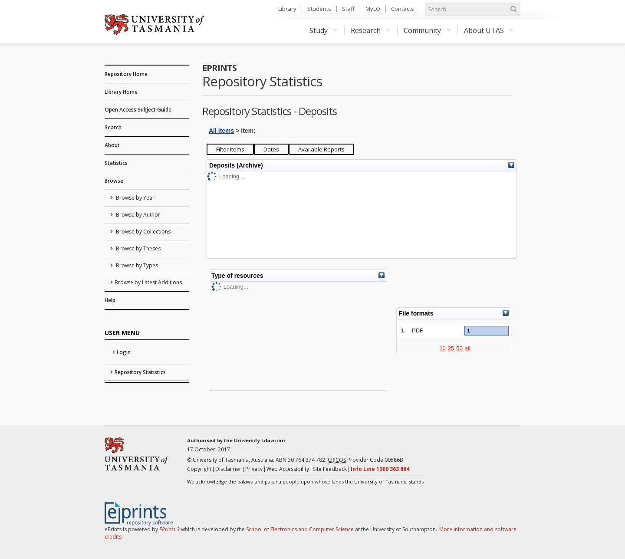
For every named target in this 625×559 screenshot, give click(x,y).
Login (124, 352)
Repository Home (126, 74)
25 (451, 348)
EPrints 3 (169, 529)
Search (113, 127)
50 (459, 348)
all (467, 348)
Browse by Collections (143, 231)
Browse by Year (135, 197)
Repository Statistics (140, 372)
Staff (348, 9)
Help (110, 300)
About (112, 145)
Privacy (254, 469)
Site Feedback (330, 469)
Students (319, 9)
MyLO (372, 9)
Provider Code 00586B (365, 460)
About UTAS (489, 30)
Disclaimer (228, 469)
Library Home (121, 91)
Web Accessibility (287, 469)
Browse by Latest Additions (148, 282)
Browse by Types (136, 265)
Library (287, 9)
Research (371, 30)
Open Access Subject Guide (138, 109)
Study (323, 30)
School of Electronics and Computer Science (300, 529)
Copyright (199, 469)
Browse (114, 180)
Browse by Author (137, 214)
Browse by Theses (138, 248)
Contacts (402, 9)
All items (221, 130)
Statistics (116, 163)
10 (442, 348)
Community (427, 30)
